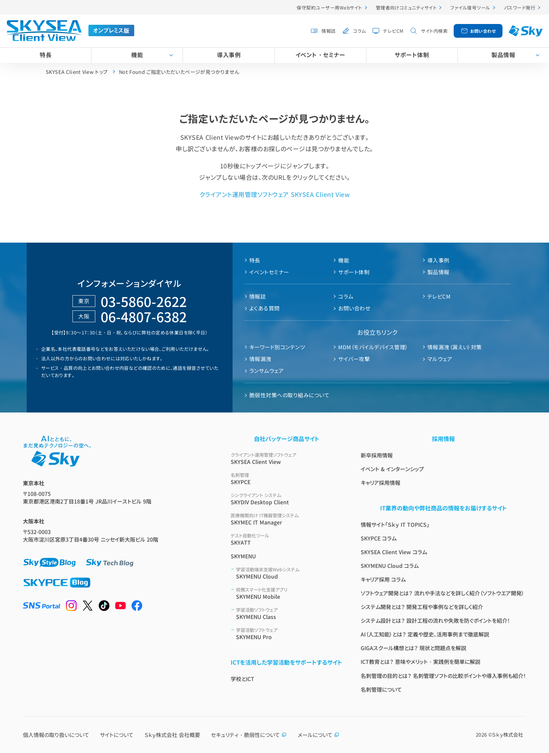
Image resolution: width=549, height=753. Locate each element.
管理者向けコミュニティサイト (406, 7)
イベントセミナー (269, 272)
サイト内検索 (434, 30)
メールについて (318, 735)
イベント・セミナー (320, 55)
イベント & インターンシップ (392, 469)
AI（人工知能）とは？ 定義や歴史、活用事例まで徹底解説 (425, 634)
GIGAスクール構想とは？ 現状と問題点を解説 (413, 648)
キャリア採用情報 (380, 482)
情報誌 (328, 30)
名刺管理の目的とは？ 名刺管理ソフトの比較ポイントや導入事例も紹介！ (443, 675)
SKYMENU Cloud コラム (390, 565)
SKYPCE (286, 479)
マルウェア (439, 359)
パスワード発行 (519, 7)
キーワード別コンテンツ (277, 347)
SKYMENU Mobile (289, 593)
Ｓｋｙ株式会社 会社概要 (172, 735)
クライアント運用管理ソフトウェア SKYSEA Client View (274, 194)
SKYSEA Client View (286, 458)
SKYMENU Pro (289, 634)
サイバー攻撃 (354, 359)
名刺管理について (381, 689)
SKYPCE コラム (378, 538)
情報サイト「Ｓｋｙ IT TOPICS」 (395, 524)
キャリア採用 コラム (383, 579)
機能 (137, 55)
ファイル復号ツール (470, 7)
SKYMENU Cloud (289, 573)
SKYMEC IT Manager (286, 519)
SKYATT (286, 539)
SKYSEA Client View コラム (394, 552)
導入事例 (229, 55)
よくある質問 (264, 308)
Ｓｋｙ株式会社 (507, 734)
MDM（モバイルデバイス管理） (373, 347)
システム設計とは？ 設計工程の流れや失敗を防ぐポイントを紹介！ (435, 620)
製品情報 (438, 272)
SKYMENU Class (289, 613)
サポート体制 (412, 55)
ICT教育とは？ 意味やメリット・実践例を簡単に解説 (420, 661)
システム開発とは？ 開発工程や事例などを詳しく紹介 (422, 607)
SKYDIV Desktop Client (286, 499)
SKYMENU (243, 556)
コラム (359, 30)
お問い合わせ (483, 31)
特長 (45, 55)
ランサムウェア (266, 370)
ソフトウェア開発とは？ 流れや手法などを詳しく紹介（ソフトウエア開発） (442, 593)
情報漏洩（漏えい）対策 (454, 347)
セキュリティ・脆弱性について (249, 735)
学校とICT (242, 679)
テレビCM (393, 30)
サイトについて (116, 735)
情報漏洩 (260, 359)
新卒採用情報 (377, 455)
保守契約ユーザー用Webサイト (329, 7)
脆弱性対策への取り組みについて (289, 395)
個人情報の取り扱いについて (56, 735)
